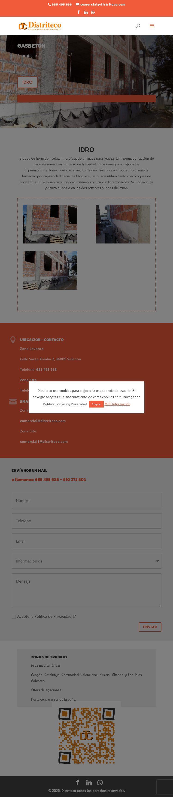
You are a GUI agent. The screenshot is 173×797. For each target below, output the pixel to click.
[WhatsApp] (93, 14)
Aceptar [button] (96, 404)
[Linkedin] (86, 14)
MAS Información (117, 404)
